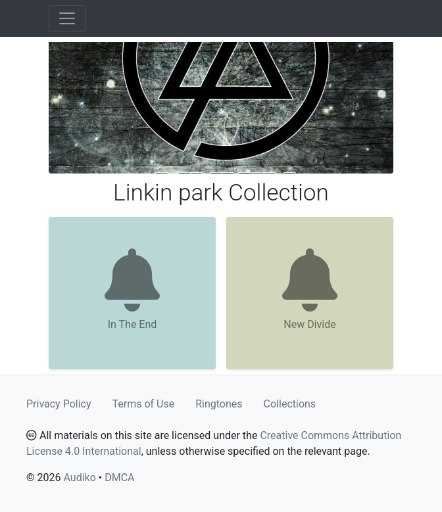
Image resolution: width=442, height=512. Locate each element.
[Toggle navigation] (67, 18)
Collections (290, 404)
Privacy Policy (58, 404)
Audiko (79, 477)
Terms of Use (143, 404)
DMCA (119, 477)
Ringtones (218, 404)
